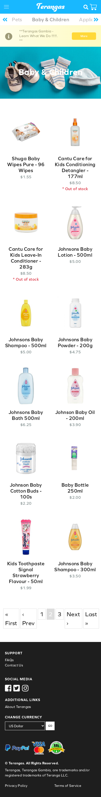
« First (11, 618)
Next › (73, 618)
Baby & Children (50, 19)
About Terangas (18, 707)
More (84, 36)
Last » (91, 618)
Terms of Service (67, 786)
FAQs (9, 660)
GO (50, 725)
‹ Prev (28, 618)
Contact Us (14, 665)
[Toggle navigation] (8, 7)
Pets (17, 19)
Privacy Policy (16, 786)
